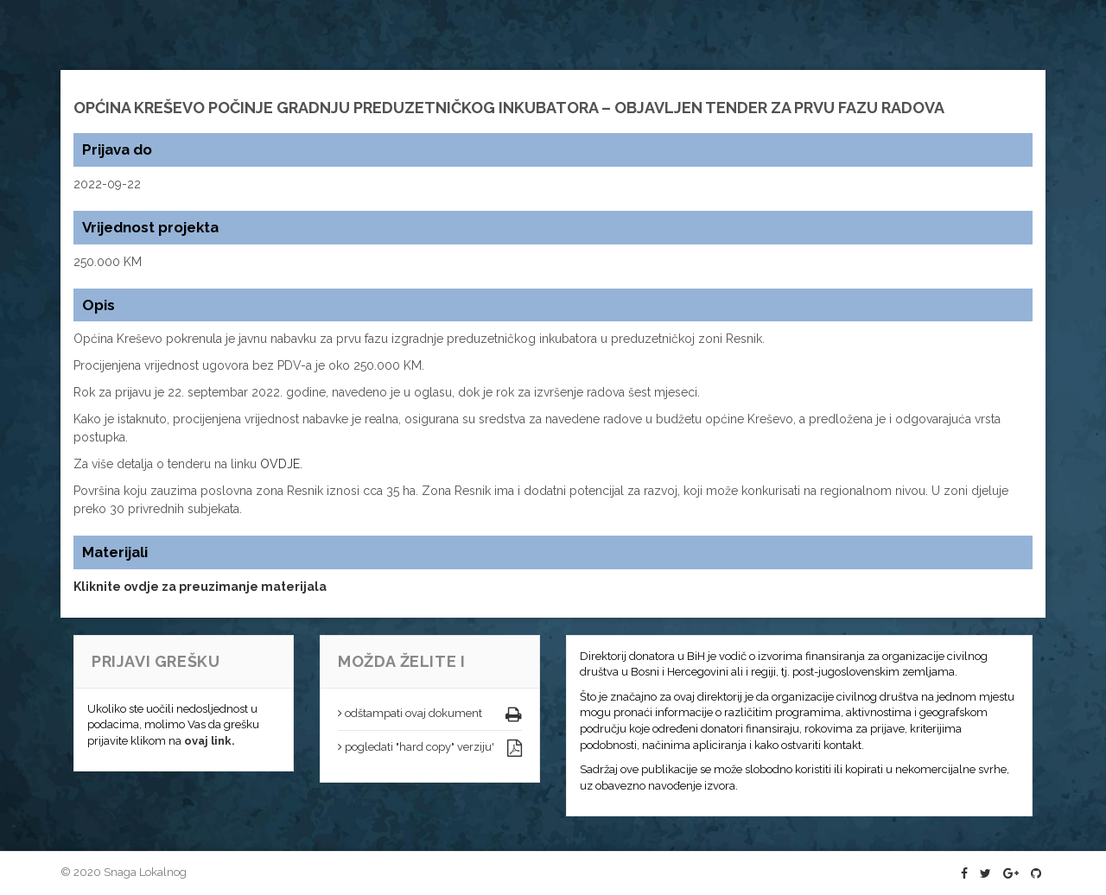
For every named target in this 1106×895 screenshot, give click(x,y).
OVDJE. (279, 464)
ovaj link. (209, 740)
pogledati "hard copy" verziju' (416, 746)
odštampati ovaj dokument (410, 713)
